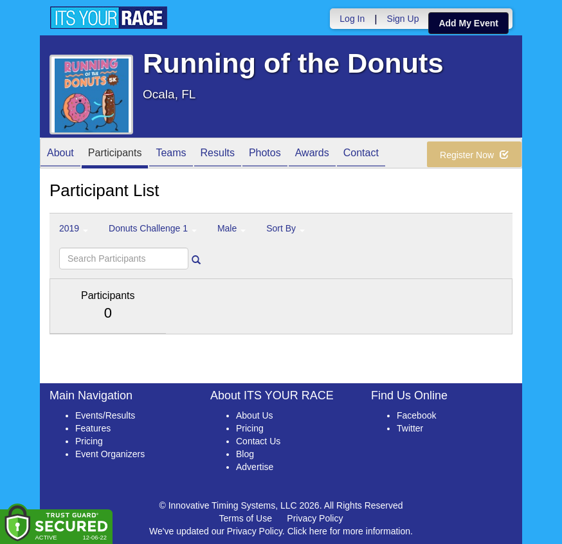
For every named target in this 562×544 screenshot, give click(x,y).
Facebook (416, 415)
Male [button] (231, 228)
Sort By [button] (285, 228)
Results (218, 154)
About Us (254, 415)
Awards (312, 154)
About (60, 154)
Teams (171, 154)
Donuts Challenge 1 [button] (153, 228)
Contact (361, 154)
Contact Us (258, 441)
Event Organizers (110, 454)
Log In (352, 19)
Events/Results (105, 415)
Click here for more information (348, 531)
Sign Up (403, 19)
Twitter (410, 428)
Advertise (254, 467)
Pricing (89, 441)
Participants (115, 154)
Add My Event (468, 23)
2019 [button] (73, 228)
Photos (265, 154)
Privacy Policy (315, 518)
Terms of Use (245, 518)
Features (93, 428)
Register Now (474, 155)
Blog (245, 454)
